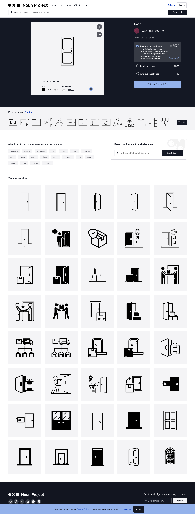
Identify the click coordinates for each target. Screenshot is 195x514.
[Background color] (63, 89)
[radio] (157, 52)
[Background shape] (71, 90)
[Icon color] (43, 89)
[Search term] (95, 12)
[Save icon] (99, 27)
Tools (81, 5)
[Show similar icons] (99, 34)
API (75, 5)
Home (53, 5)
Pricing (171, 5)
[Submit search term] (177, 12)
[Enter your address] (157, 500)
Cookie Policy (83, 509)
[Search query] (137, 153)
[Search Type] (15, 12)
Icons (60, 5)
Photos (68, 5)
